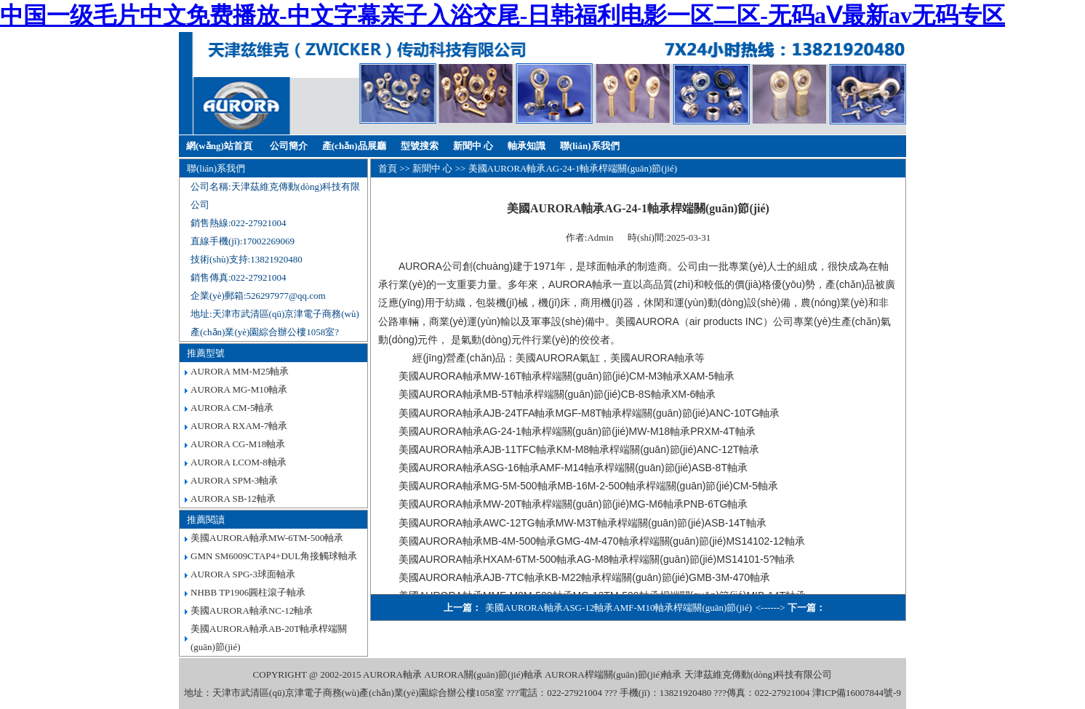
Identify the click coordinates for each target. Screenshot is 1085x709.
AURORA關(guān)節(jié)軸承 (483, 674)
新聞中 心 (473, 145)
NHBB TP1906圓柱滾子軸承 (248, 592)
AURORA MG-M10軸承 (239, 389)
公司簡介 (289, 145)
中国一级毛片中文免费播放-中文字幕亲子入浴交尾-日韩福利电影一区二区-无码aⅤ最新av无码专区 (502, 15)
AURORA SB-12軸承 (233, 498)
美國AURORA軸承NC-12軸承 (252, 610)
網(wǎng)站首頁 (219, 145)
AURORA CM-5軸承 (232, 407)
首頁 (387, 168)
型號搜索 (420, 145)
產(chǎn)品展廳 (354, 145)
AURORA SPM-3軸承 (234, 480)
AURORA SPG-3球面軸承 (243, 574)
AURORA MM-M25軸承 (240, 371)
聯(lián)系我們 (590, 145)
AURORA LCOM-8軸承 (239, 462)
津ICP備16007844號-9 (856, 692)
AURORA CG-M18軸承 (238, 443)
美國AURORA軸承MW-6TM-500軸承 (267, 537)
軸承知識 (526, 145)
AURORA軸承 (392, 674)
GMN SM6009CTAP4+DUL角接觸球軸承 (274, 555)
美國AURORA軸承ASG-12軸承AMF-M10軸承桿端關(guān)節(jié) (618, 607)
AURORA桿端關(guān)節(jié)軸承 (613, 674)
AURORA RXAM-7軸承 (239, 425)
